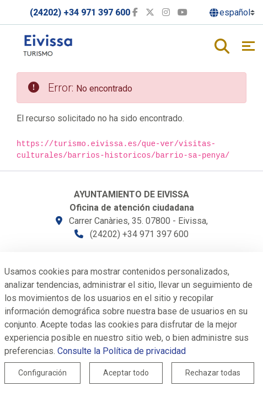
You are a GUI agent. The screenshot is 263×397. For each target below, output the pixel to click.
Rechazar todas (212, 372)
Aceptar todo (126, 372)
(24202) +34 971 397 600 (80, 12)
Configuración (42, 372)
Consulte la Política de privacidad (121, 351)
